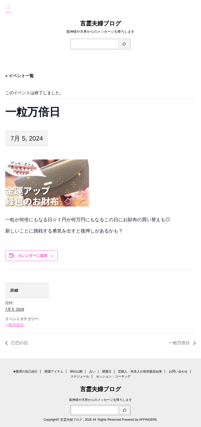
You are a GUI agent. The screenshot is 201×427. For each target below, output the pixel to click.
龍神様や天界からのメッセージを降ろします (100, 400)
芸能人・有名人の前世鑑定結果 (140, 371)
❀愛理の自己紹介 (25, 371)
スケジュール (79, 376)
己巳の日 (19, 343)
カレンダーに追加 (32, 255)
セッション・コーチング (113, 376)
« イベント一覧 (19, 76)
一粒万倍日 (14, 325)
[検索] (123, 44)
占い (92, 371)
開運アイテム (53, 371)
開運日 (106, 371)
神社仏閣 (76, 371)
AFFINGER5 (148, 420)
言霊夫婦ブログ (100, 23)
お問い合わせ (178, 371)
